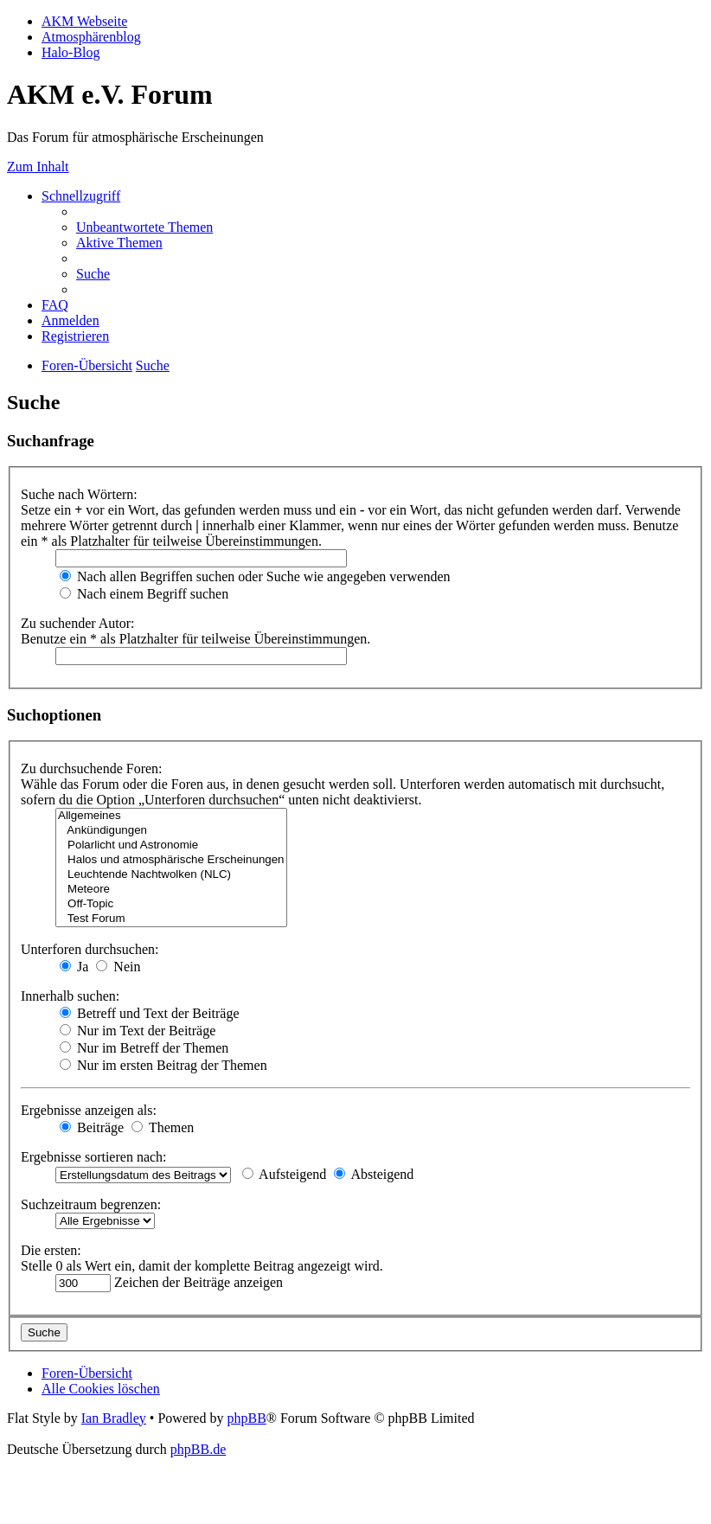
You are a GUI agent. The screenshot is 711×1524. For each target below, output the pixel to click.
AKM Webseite (84, 21)
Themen (162, 1127)
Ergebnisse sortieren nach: (94, 1156)
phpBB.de (198, 1449)
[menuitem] (144, 227)
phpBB (246, 1418)
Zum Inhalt (38, 166)
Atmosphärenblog (91, 36)
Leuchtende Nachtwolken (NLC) (171, 875)
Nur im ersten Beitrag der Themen (163, 1065)
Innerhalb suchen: (70, 996)
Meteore (171, 889)
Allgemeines (171, 816)
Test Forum (171, 919)
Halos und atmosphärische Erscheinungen (171, 860)
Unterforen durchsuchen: (90, 949)
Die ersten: (51, 1250)
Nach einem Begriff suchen (144, 593)
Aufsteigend (284, 1174)
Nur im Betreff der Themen (144, 1048)
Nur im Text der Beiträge (137, 1030)
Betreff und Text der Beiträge (150, 1013)
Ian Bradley (113, 1418)
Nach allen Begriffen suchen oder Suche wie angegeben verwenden (255, 576)
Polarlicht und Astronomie (171, 845)
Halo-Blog (71, 52)
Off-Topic (171, 904)
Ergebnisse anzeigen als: (89, 1110)
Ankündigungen (171, 830)
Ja (74, 966)
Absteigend (373, 1174)
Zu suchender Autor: (78, 623)
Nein (118, 966)
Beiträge (92, 1127)
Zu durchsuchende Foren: (92, 768)
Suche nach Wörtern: (79, 494)
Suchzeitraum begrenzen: (91, 1204)
